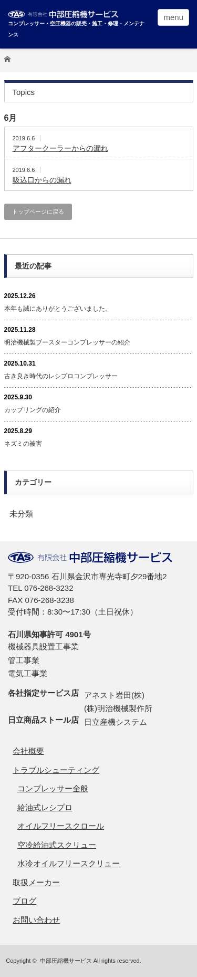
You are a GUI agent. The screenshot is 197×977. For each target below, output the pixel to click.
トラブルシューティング (56, 769)
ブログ (24, 900)
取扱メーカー (36, 882)
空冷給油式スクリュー (56, 844)
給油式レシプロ (44, 807)
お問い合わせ (36, 919)
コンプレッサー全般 (52, 788)
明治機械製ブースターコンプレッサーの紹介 (67, 342)
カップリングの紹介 (32, 410)
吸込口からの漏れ (42, 180)
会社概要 (28, 750)
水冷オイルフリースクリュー (68, 863)
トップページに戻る (38, 211)
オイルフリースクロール (60, 825)
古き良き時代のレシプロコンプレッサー (61, 376)
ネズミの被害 (23, 443)
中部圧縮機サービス (66, 960)
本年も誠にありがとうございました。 (57, 308)
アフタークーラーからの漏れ (60, 148)
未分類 (21, 513)
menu (173, 17)
